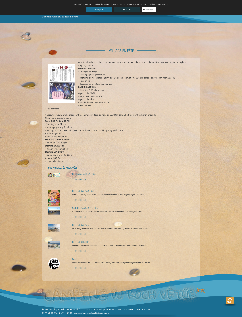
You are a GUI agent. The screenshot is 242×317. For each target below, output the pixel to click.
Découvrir (85, 315)
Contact (99, 315)
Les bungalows (65, 315)
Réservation (108, 315)
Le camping (53, 315)
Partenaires (157, 315)
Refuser (127, 9)
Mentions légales (143, 315)
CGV (166, 315)
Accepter (99, 9)
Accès (92, 315)
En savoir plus (148, 9)
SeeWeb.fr (174, 315)
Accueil (45, 315)
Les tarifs (76, 315)
